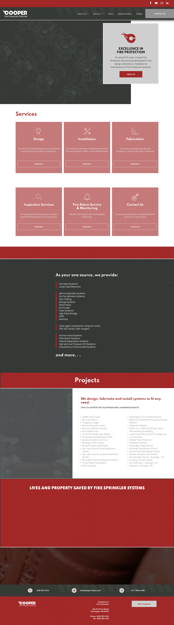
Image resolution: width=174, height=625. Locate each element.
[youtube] (156, 3)
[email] (162, 3)
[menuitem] (83, 14)
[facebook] (150, 3)
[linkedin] (167, 3)
